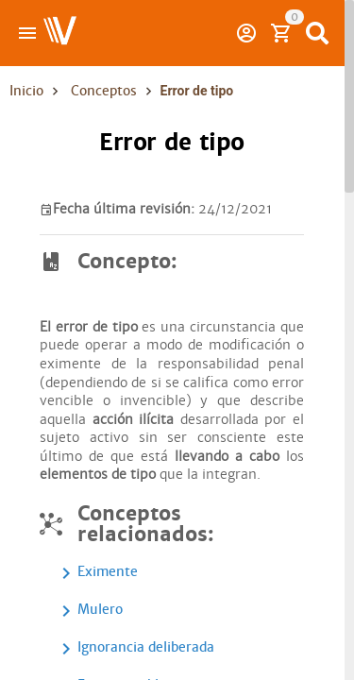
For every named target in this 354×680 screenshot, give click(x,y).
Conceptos (104, 90)
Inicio (26, 90)
